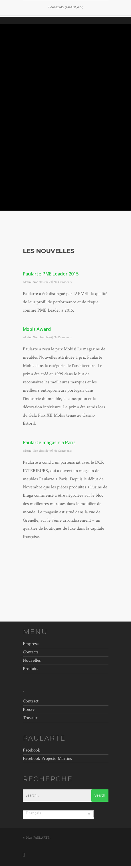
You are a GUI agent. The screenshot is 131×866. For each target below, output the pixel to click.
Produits (30, 669)
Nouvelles (32, 660)
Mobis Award (37, 329)
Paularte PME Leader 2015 (51, 274)
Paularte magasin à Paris (49, 442)
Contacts (31, 652)
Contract (31, 702)
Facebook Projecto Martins (47, 759)
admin (27, 282)
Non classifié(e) (42, 282)
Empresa (31, 644)
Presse (29, 709)
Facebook (31, 750)
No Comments (63, 282)
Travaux (30, 718)
